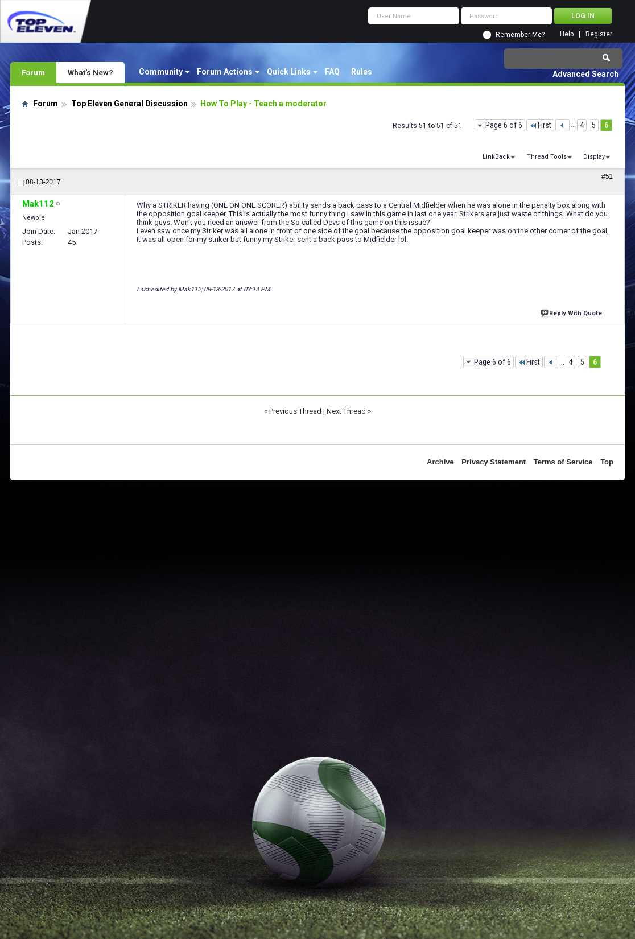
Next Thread (346, 411)
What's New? (90, 72)
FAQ (332, 71)
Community (161, 71)
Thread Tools (547, 156)
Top (606, 462)
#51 (607, 176)
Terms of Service (563, 462)
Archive (440, 462)
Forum (33, 72)
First (540, 125)
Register (598, 34)
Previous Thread (295, 411)
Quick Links (289, 71)
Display (594, 156)
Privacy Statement (493, 462)
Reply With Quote (572, 312)
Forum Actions (225, 71)
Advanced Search (585, 74)
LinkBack (496, 156)
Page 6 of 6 (503, 125)
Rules (361, 71)
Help (567, 34)
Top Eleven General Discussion (129, 103)
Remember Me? (520, 35)
